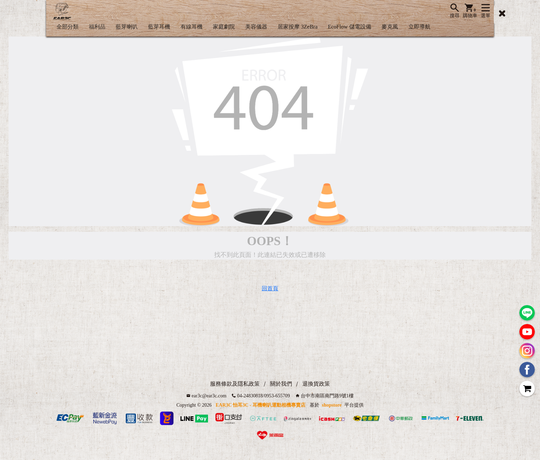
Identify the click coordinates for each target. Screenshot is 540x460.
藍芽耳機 (159, 27)
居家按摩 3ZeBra (298, 27)
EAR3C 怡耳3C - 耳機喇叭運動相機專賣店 (260, 405)
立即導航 (419, 27)
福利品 (97, 27)
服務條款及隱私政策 (235, 384)
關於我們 (281, 384)
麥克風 (390, 27)
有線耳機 (191, 27)
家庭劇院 (224, 27)
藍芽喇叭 (127, 27)
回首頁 (270, 288)
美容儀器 (256, 27)
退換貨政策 (316, 384)
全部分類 (67, 27)
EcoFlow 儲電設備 (349, 27)
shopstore (332, 405)
